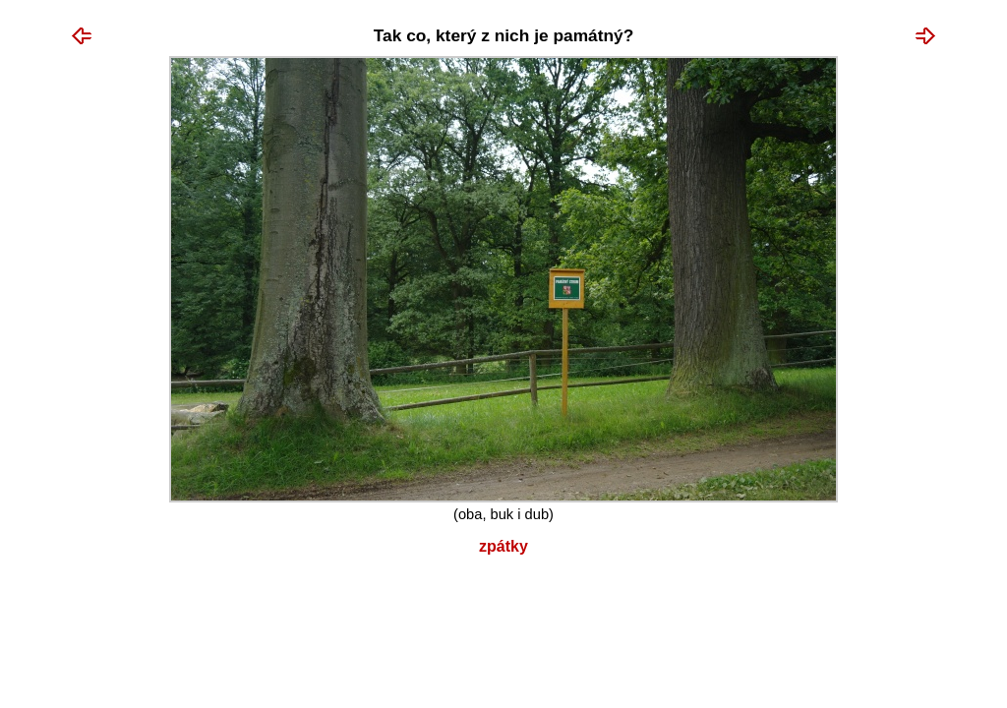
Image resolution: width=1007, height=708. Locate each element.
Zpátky (503, 546)
